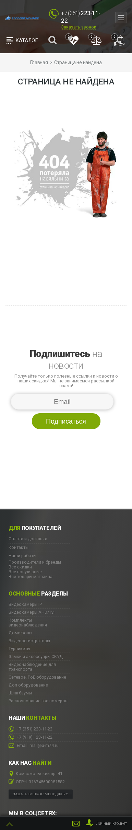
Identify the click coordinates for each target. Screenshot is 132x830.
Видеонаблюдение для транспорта (32, 667)
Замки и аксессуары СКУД (36, 656)
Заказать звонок (78, 27)
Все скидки (20, 566)
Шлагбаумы (20, 693)
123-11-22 (30, 737)
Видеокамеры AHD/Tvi (32, 612)
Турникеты (19, 648)
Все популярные (25, 571)
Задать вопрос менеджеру (40, 794)
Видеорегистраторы (29, 640)
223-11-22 (30, 729)
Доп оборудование (28, 685)
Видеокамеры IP (25, 604)
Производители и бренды (35, 562)
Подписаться (66, 421)
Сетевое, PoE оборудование (37, 677)
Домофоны (20, 633)
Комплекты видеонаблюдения (28, 622)
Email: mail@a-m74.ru (34, 745)
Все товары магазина (30, 576)
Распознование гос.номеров (38, 701)
